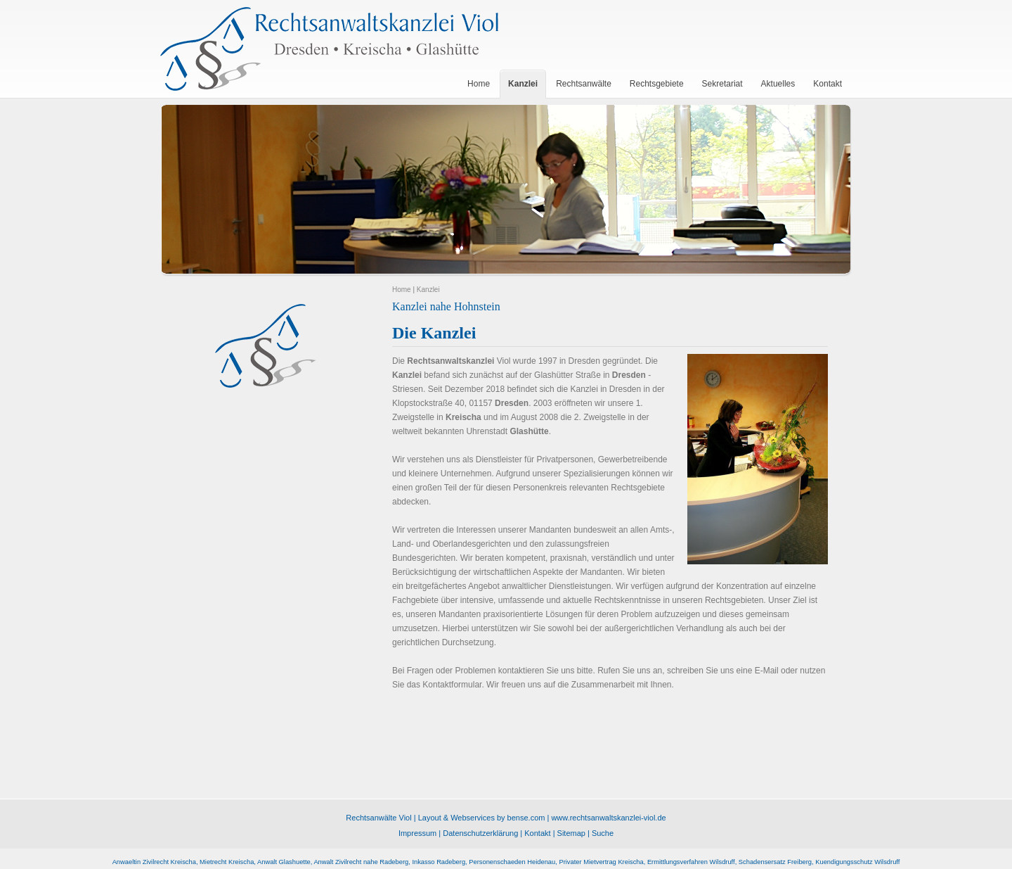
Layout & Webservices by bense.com (481, 817)
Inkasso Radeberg (438, 861)
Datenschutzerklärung (480, 833)
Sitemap (571, 833)
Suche (603, 833)
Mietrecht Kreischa (227, 861)
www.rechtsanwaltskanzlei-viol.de (608, 817)
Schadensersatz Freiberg (775, 861)
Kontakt (537, 833)
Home (401, 289)
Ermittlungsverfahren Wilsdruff (691, 861)
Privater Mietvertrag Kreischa (601, 861)
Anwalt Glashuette (284, 861)
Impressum (417, 833)
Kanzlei (428, 289)
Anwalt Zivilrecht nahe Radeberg (360, 861)
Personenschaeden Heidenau (512, 861)
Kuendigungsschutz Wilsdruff (857, 861)
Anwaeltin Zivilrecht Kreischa (154, 861)
